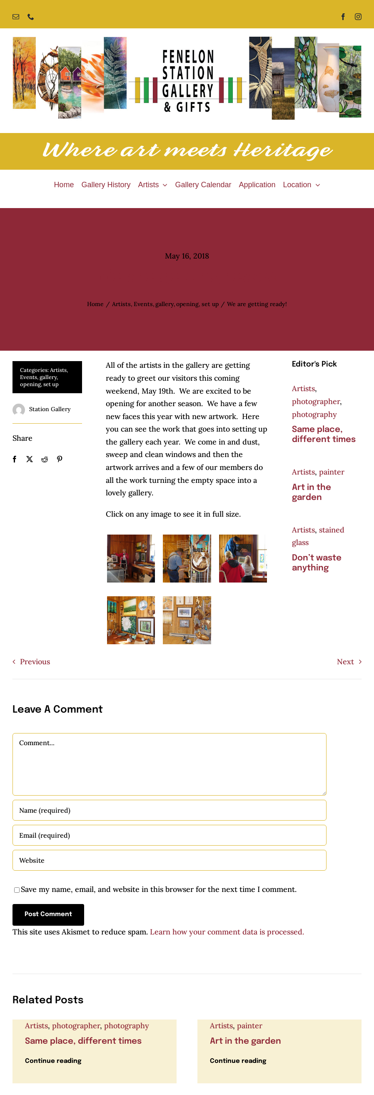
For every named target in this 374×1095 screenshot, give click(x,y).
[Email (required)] (169, 835)
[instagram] (358, 16)
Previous (35, 661)
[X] (29, 459)
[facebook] (343, 16)
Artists (58, 370)
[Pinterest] (59, 459)
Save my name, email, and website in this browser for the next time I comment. (159, 889)
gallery (48, 377)
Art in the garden (245, 1041)
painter (331, 472)
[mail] (15, 16)
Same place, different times (83, 1041)
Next (345, 661)
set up (51, 384)
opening (30, 384)
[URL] (169, 860)
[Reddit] (44, 459)
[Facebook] (14, 459)
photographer (316, 401)
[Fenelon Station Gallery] (187, 40)
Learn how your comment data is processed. (227, 932)
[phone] (30, 16)
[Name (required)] (169, 810)
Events (28, 377)
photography (314, 414)
